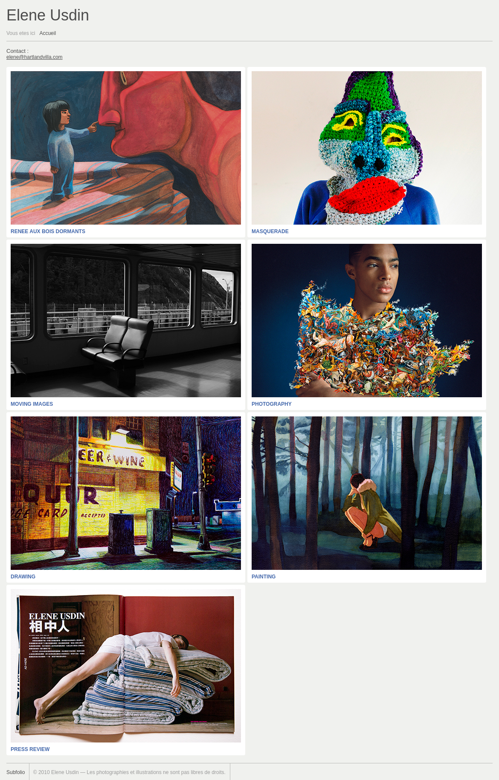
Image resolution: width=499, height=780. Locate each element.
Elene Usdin (47, 15)
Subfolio (15, 772)
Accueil (47, 33)
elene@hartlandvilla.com (34, 57)
